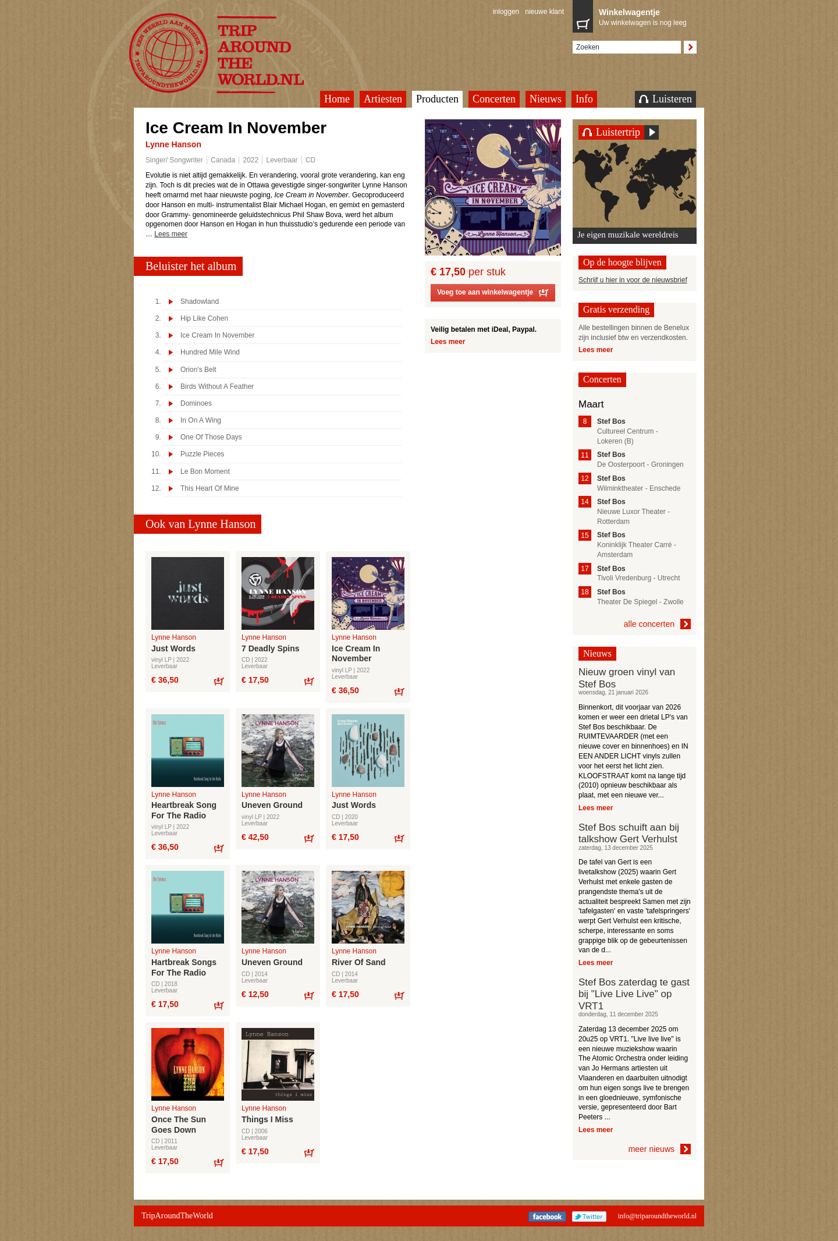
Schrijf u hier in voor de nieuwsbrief (632, 280)
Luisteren (665, 99)
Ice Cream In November (217, 335)
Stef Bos (611, 421)
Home (337, 99)
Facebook (547, 1216)
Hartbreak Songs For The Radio (183, 967)
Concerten (494, 99)
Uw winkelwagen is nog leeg (645, 16)
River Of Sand (359, 962)
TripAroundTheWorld (231, 53)
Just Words (173, 648)
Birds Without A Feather (217, 386)
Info (584, 99)
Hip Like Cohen (204, 318)
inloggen (506, 12)
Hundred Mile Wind (210, 352)
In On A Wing (200, 420)
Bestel (218, 680)
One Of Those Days (211, 437)
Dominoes (196, 403)
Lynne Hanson (173, 144)
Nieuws (546, 99)
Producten (437, 99)
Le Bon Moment (205, 471)
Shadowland (199, 301)
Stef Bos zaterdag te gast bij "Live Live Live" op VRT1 (634, 994)
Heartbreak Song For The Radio (183, 810)
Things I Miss (267, 1119)
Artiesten (383, 99)
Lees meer (170, 234)
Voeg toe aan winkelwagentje (493, 294)
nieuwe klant (544, 12)
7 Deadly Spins (271, 648)
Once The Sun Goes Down (178, 1124)
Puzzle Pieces (202, 454)
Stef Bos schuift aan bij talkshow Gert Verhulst (628, 833)
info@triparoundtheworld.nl (657, 1216)
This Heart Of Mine (209, 488)
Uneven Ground (272, 805)
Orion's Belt (198, 369)
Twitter (589, 1216)
